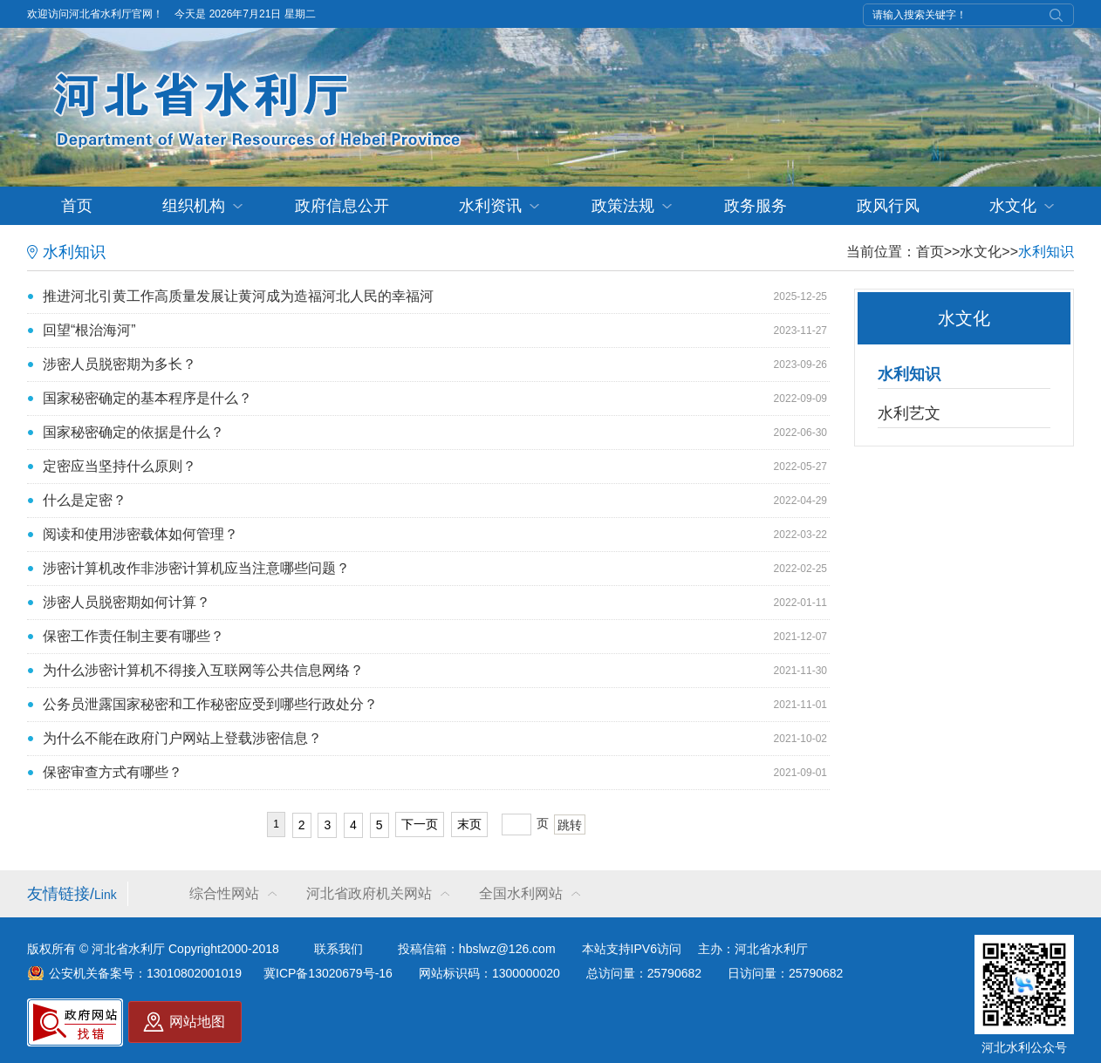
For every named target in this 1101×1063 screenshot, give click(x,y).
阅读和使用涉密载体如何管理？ (140, 534)
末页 (469, 824)
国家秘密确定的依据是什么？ (133, 432)
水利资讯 (490, 206)
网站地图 (197, 1021)
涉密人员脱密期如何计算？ (126, 602)
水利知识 (1046, 251)
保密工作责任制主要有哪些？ (133, 636)
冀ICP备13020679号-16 (328, 973)
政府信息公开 (342, 206)
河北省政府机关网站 (369, 893)
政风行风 (888, 206)
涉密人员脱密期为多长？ (119, 364)
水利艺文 (909, 413)
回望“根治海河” (89, 330)
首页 (76, 206)
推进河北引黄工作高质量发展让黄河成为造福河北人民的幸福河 (238, 296)
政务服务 (755, 206)
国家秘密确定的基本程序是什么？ (147, 398)
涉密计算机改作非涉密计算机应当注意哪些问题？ (196, 568)
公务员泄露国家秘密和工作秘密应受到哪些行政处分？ (210, 704)
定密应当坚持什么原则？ (119, 466)
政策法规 (623, 206)
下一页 (419, 824)
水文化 (1012, 206)
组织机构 (193, 206)
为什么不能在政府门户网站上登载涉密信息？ (182, 738)
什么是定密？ (85, 500)
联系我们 (338, 949)
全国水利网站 (521, 893)
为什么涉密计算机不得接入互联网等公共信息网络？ (203, 670)
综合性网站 (224, 893)
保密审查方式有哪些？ (112, 772)
